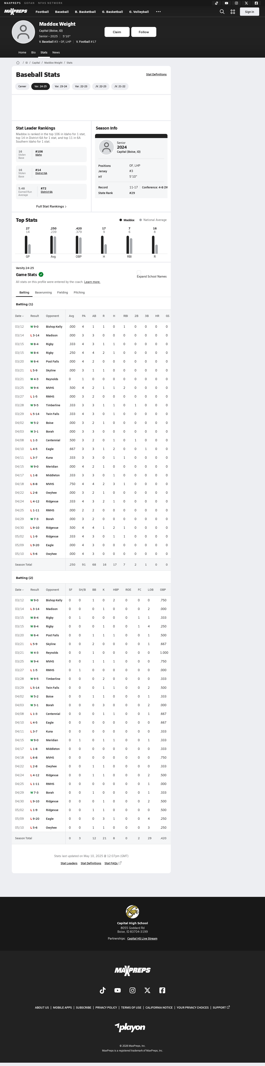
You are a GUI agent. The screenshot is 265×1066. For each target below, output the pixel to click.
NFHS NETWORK (50, 3)
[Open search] (222, 11)
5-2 (36, 423)
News (56, 52)
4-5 (35, 449)
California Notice (159, 1007)
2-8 (35, 492)
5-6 (35, 554)
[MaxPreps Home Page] (18, 62)
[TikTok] (216, 3)
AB (94, 316)
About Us (42, 1007)
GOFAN (29, 3)
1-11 (36, 510)
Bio (33, 52)
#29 (132, 193)
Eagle (50, 449)
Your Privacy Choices (193, 1007)
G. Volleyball (139, 11)
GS (167, 316)
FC (139, 589)
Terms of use (131, 1007)
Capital (36, 62)
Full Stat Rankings (51, 206)
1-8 (35, 475)
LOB (150, 589)
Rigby (49, 344)
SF (70, 589)
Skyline (51, 370)
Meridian (52, 466)
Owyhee (51, 492)
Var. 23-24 (61, 86)
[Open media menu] (233, 11)
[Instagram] (236, 3)
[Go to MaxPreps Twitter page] (147, 990)
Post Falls (52, 361)
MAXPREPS (12, 3)
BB (94, 589)
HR (157, 316)
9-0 (36, 326)
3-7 (35, 457)
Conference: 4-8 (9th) (156, 187)
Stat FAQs (113, 863)
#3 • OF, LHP (55, 41)
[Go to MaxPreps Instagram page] (132, 990)
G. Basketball (112, 11)
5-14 (36, 414)
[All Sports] (158, 11)
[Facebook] (256, 3)
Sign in (249, 12)
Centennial (53, 440)
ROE (128, 589)
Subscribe (83, 1007)
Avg (71, 316)
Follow (144, 31)
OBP (163, 589)
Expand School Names (152, 274)
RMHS (50, 396)
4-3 (36, 379)
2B (136, 316)
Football (42, 11)
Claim (117, 31)
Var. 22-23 (81, 86)
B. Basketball (85, 11)
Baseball (62, 11)
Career (22, 86)
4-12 (36, 501)
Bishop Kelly (54, 326)
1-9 (35, 536)
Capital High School (132, 915)
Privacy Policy (106, 1007)
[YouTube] (226, 3)
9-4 (36, 388)
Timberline (53, 405)
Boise (49, 423)
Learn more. (92, 282)
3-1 (36, 431)
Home (22, 52)
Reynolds (52, 379)
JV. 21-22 (119, 86)
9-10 (36, 527)
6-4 (36, 361)
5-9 (35, 370)
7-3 (36, 519)
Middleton (53, 475)
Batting (24, 292)
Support (221, 1007)
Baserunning (43, 292)
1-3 (35, 440)
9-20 (36, 545)
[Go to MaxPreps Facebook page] (162, 990)
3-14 (36, 335)
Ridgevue (52, 501)
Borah (50, 431)
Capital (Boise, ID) (51, 30)
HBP (116, 589)
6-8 (35, 484)
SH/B (82, 589)
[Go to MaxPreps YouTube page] (117, 990)
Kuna (49, 457)
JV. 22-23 (100, 86)
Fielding (62, 292)
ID (26, 62)
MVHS (50, 388)
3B (147, 316)
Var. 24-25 (41, 86)
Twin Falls (52, 414)
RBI (125, 316)
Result (34, 316)
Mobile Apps (62, 1007)
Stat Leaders (69, 863)
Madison (52, 335)
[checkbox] (139, 272)
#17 (86, 41)
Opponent (52, 316)
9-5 (36, 405)
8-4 (36, 344)
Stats (44, 52)
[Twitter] (246, 3)
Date (19, 316)
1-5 (35, 396)
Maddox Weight (57, 24)
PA (84, 316)
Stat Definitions (156, 74)
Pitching (78, 292)
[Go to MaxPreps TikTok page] (102, 990)
